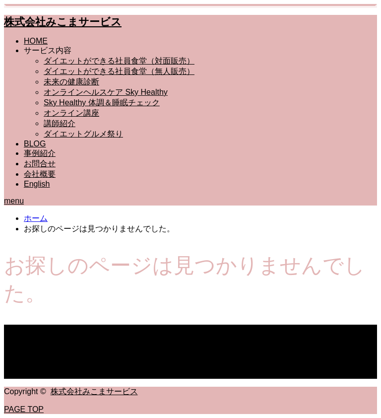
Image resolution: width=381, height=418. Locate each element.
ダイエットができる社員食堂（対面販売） (119, 61)
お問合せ (40, 163)
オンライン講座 (71, 113)
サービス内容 (47, 50)
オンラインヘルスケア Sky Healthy (106, 92)
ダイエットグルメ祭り (83, 134)
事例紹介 (40, 153)
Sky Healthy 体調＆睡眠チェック (102, 102)
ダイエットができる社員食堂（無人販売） (119, 71)
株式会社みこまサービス (63, 21)
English (37, 184)
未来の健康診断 (71, 81)
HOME (36, 41)
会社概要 (40, 174)
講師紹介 (59, 123)
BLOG (35, 143)
